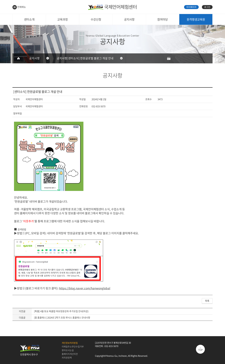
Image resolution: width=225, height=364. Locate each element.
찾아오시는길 (68, 350)
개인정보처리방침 (70, 342)
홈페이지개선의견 (70, 353)
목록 (207, 300)
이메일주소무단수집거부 (73, 346)
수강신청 (96, 19)
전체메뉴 (19, 7)
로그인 (207, 6)
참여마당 (162, 19)
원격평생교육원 (196, 19)
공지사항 (129, 19)
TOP (200, 350)
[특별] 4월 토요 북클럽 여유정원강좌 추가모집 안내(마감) (61, 311)
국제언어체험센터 (112, 6)
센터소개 (29, 19)
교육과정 (62, 19)
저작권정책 (67, 357)
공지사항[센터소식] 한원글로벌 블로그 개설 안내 (85, 58)
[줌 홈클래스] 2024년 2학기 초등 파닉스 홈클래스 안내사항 (62, 317)
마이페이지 (191, 6)
